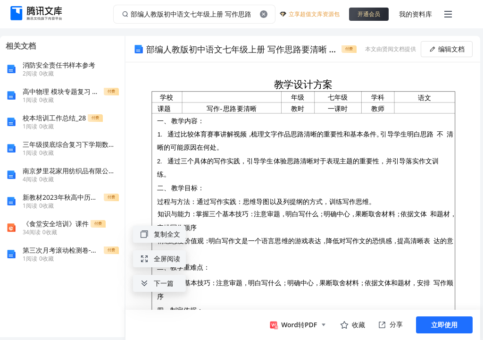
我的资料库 (415, 13)
